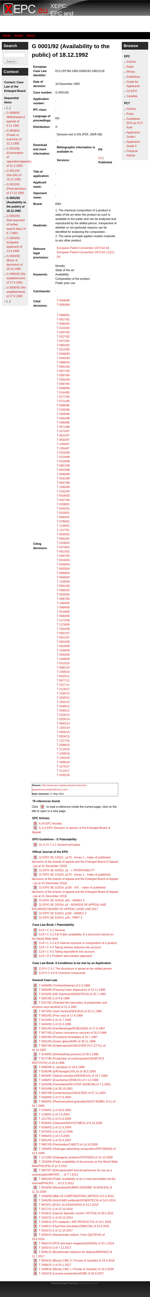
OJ (100, 158)
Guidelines (133, 76)
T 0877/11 (63, 680)
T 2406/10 (63, 671)
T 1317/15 (63, 740)
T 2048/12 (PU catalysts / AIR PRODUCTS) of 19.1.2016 (75, 1221)
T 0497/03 (63, 555)
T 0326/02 (63, 542)
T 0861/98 (63, 465)
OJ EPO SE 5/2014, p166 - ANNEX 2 (62, 913)
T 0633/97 (63, 439)
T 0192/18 (63, 775)
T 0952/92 (63, 345)
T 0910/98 (63, 469)
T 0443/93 (63, 358)
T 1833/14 (63, 727)
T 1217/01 (63, 530)
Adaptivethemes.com (88, 1283)
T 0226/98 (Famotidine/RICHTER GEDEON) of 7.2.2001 (75, 1084)
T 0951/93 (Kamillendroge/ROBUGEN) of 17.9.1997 (72, 1028)
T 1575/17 (63, 766)
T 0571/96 (63, 426)
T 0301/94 (63, 379)
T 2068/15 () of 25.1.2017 (55, 1264)
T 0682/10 (63, 667)
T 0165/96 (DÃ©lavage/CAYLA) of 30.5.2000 (67, 1071)
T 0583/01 (63, 517)
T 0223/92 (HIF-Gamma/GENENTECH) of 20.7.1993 (72, 994)
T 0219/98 (63, 456)
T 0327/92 (63, 336)
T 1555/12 (63, 693)
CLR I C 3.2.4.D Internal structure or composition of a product (78, 943)
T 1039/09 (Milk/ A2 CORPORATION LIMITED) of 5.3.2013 (76, 1196)
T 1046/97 (63, 444)
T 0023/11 (63, 676)
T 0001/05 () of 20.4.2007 (55, 1140)
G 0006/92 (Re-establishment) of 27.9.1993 (16, 292)
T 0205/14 (63, 719)
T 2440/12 (63, 710)
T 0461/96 (63, 418)
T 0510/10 (63, 663)
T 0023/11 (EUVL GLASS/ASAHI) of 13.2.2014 (68, 1204)
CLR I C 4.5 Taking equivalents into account (66, 951)
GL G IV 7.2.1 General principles (59, 844)
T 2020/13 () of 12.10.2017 (56, 1230)
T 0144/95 (63, 392)
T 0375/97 (63, 431)
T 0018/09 (63, 646)
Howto (18, 35)
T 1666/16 (63, 762)
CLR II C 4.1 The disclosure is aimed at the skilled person (75, 968)
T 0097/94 (63, 375)
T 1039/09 (63, 650)
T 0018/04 (63, 560)
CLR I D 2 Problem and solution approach (65, 955)
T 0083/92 (63, 323)
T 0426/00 (63, 495)
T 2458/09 (63, 658)
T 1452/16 (63, 757)
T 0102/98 (63, 452)
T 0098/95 (63, 388)
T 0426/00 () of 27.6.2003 (55, 1097)
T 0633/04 (63, 568)
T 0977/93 (63, 371)
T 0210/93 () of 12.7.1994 (55, 1019)
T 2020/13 (63, 714)
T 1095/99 (63, 487)
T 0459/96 (63, 413)
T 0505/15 (63, 732)
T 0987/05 (63, 598)
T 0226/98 (63, 461)
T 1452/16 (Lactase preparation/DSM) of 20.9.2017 (71, 1273)
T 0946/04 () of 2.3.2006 (54, 1135)
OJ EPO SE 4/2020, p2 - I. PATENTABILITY (67, 870)
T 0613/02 (63, 551)
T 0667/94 (63, 383)
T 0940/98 (63, 474)
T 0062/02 (63, 538)
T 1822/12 (63, 701)
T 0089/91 (63, 315)
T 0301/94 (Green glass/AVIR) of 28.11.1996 (67, 1041)
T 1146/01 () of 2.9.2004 (54, 1114)
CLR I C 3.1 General (52, 930)
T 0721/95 (63, 401)
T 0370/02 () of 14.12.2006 (56, 1131)
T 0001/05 (63, 585)
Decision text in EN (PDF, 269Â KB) (79, 134)
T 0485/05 (63, 590)
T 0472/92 (63, 340)
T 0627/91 (63, 319)
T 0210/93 (63, 349)
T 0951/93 (63, 366)
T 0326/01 (63, 512)
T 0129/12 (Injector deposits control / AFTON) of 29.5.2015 (76, 1213)
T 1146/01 (63, 525)
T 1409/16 (63, 753)
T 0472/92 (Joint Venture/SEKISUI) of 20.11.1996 (70, 1011)
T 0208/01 (63, 504)
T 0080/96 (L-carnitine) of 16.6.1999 (62, 1067)
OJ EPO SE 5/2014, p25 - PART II (60, 917)
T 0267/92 (63, 332)
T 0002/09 (63, 641)
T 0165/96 (63, 409)
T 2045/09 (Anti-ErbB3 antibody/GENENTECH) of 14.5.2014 (77, 1200)
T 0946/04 (63, 577)
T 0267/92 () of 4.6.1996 (54, 998)
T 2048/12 (63, 706)
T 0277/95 (63, 396)
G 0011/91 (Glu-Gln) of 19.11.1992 (14, 175)
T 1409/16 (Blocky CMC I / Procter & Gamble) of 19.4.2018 (76, 1269)
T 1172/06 (63, 620)
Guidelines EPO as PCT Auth (134, 123)
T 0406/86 (63, 300)
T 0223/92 (63, 328)
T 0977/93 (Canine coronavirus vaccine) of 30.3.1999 (72, 1032)
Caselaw (131, 96)
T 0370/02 (63, 547)
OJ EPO (131, 91)
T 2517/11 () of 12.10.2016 (56, 1208)
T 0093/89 (63, 304)
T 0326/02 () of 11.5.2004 (55, 1127)
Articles (131, 61)
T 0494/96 (63, 422)
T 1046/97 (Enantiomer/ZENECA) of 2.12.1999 (68, 1080)
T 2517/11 (63, 684)
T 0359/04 (63, 564)
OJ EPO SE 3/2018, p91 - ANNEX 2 (62, 900)
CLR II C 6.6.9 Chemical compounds (62, 972)
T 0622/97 (63, 435)
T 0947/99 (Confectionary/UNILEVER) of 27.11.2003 (72, 1092)
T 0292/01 (63, 508)
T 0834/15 (63, 736)
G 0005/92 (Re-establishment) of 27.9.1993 (16, 278)
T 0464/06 (63, 607)
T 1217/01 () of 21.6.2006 (55, 1118)
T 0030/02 (63, 534)
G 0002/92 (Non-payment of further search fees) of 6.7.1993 (16, 224)
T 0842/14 (63, 723)
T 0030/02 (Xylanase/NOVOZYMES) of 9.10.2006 (70, 1123)
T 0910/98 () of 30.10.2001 (56, 1088)
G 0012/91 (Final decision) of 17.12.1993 (16, 188)
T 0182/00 (63, 491)
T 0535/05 (63, 594)
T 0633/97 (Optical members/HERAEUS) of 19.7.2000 (73, 1075)
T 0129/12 (63, 689)
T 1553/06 (63, 628)
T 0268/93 (63, 353)
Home (7, 35)
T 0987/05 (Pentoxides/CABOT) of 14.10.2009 (68, 1144)
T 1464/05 (63, 603)
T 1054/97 (63, 448)
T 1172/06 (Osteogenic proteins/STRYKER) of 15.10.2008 (76, 1157)
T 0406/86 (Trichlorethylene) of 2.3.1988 (64, 985)
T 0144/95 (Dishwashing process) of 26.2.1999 (68, 1054)
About (31, 35)
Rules (130, 66)
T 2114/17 (63, 770)
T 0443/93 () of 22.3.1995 (55, 1024)
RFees (130, 71)
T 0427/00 (63, 499)
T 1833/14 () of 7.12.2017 (55, 1247)
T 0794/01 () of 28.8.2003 (55, 1110)
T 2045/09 (63, 654)
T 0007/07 (63, 633)
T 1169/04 (63, 581)
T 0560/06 (63, 616)
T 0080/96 (63, 405)
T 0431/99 (63, 478)
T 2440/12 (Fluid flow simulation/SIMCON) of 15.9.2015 (74, 1226)
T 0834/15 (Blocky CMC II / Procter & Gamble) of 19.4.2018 (77, 1260)
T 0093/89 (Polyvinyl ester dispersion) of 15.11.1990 (72, 989)
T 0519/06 (63, 611)
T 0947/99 (63, 482)
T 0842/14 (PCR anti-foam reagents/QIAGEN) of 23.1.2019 (76, 1243)
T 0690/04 (63, 573)
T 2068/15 (63, 744)
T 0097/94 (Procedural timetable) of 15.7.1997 (68, 1037)
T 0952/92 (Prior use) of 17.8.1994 (61, 1015)
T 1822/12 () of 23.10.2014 (56, 1217)
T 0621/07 (63, 637)
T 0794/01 (63, 521)
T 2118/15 (63, 749)
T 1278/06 (63, 624)
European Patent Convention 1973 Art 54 (83, 247)
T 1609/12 (63, 697)
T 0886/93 (63, 362)
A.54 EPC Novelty (50, 823)
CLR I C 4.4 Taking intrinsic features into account (70, 947)
